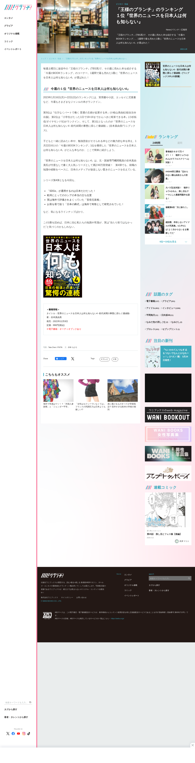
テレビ (105, 359)
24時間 (156, 143)
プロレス (152, 329)
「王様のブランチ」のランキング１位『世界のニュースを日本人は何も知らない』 (96, 58)
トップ (43, 58)
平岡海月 (152, 315)
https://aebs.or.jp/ (117, 618)
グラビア (8, 25)
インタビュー (171, 308)
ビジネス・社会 (55, 58)
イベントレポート (13, 49)
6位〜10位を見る (168, 241)
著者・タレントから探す (16, 717)
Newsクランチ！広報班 (176, 30)
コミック (8, 41)
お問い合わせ (81, 597)
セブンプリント (171, 329)
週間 (179, 143)
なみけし (176, 322)
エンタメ (8, 18)
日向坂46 (167, 315)
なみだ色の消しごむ (157, 322)
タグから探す (10, 709)
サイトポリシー (67, 597)
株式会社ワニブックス (49, 597)
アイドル (152, 308)
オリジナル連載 (11, 33)
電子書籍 (152, 301)
